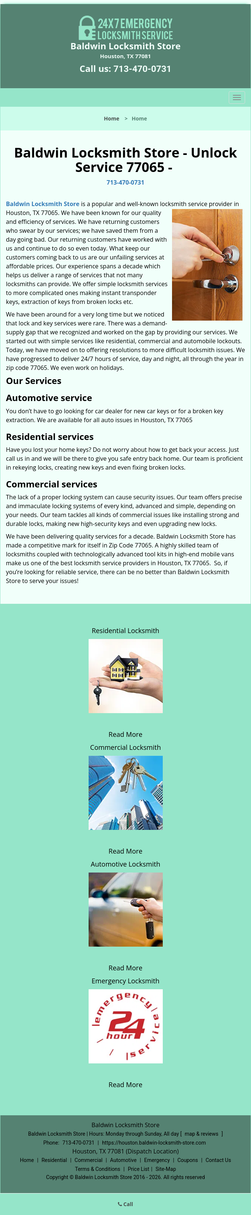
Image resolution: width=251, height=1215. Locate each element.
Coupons (187, 1160)
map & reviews (202, 1134)
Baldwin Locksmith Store (42, 204)
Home (111, 118)
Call (125, 1204)
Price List (138, 1169)
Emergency (157, 1160)
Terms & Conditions (97, 1169)
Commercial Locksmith (125, 747)
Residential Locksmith (125, 630)
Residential (54, 1160)
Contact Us (218, 1160)
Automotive (123, 1160)
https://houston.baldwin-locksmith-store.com (154, 1143)
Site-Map (166, 1169)
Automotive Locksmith (125, 864)
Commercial (88, 1160)
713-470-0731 (142, 69)
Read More (125, 734)
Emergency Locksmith (125, 980)
